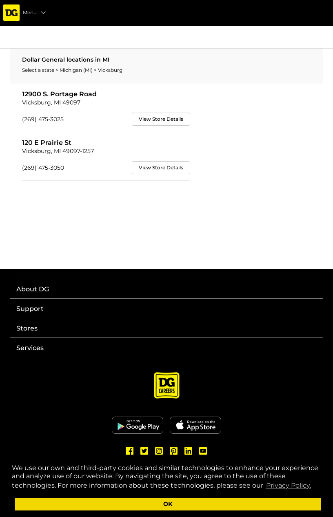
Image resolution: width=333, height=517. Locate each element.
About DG (32, 289)
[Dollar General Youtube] (203, 451)
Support (30, 309)
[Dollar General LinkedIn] (188, 451)
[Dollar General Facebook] (130, 451)
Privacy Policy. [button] (288, 485)
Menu (35, 12)
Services (30, 348)
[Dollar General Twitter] (144, 451)
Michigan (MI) (77, 70)
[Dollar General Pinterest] (174, 451)
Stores (27, 328)
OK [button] (168, 504)
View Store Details (161, 119)
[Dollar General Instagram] (159, 451)
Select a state (39, 70)
